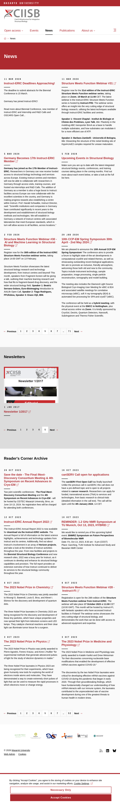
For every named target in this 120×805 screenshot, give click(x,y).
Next (78, 331)
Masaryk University (21, 750)
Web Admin (9, 754)
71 (69, 331)
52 (69, 713)
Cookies (22, 754)
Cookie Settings (83, 786)
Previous (10, 331)
